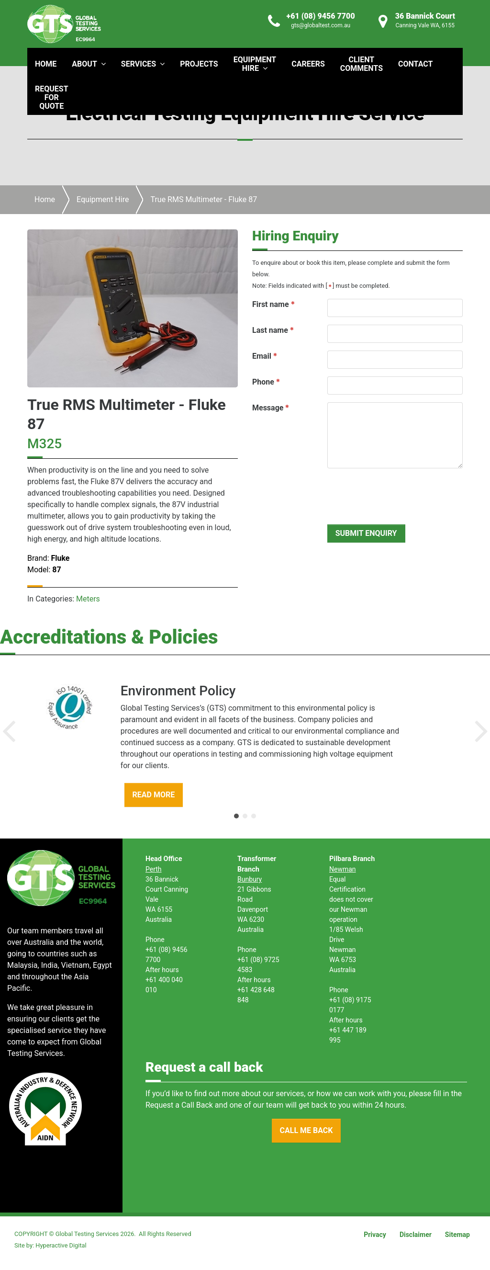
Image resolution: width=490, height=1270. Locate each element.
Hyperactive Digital (60, 1245)
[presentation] (400, 494)
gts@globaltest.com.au (320, 25)
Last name (270, 330)
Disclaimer (416, 1234)
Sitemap (457, 1234)
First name (270, 304)
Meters (88, 598)
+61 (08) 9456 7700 (321, 16)
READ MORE (154, 794)
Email (261, 356)
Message (267, 407)
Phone (263, 381)
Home (44, 199)
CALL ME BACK (306, 1130)
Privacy (375, 1234)
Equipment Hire (103, 199)
